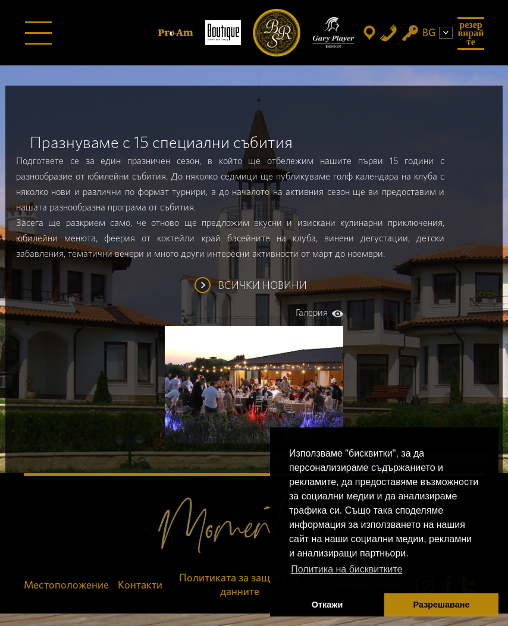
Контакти (140, 585)
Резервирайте (471, 33)
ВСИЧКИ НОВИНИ (262, 286)
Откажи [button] (327, 604)
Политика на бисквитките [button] (346, 569)
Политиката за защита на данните (239, 584)
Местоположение (66, 585)
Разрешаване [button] (441, 604)
